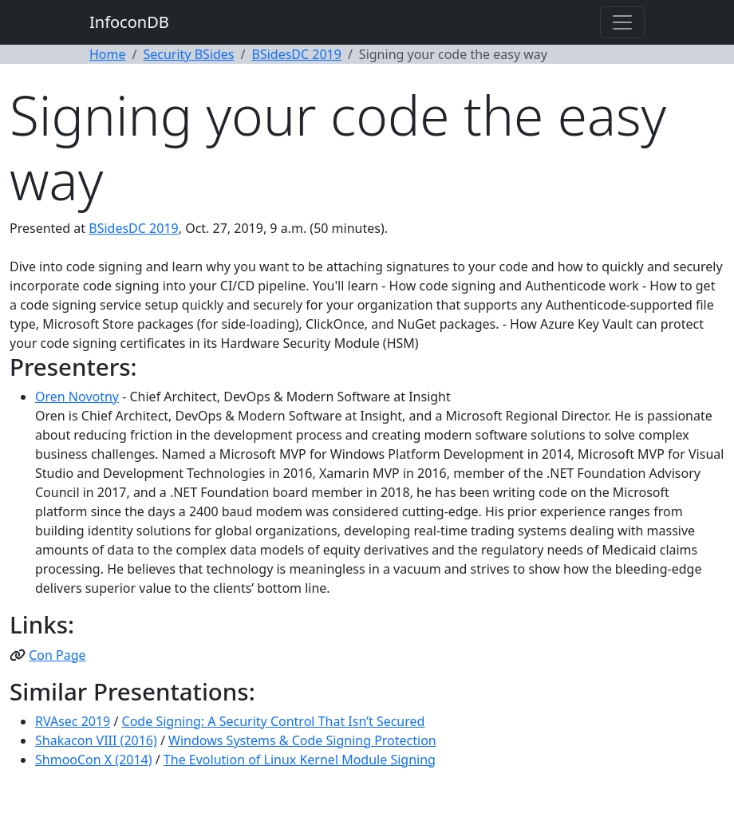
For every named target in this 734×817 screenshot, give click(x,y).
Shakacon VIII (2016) (96, 740)
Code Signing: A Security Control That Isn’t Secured (273, 721)
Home (107, 54)
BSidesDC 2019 (296, 54)
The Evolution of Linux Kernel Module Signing (300, 759)
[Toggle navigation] (622, 22)
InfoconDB (129, 22)
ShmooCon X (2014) (93, 759)
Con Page (57, 655)
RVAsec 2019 (72, 721)
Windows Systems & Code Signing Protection (302, 740)
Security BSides (188, 54)
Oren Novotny (77, 396)
